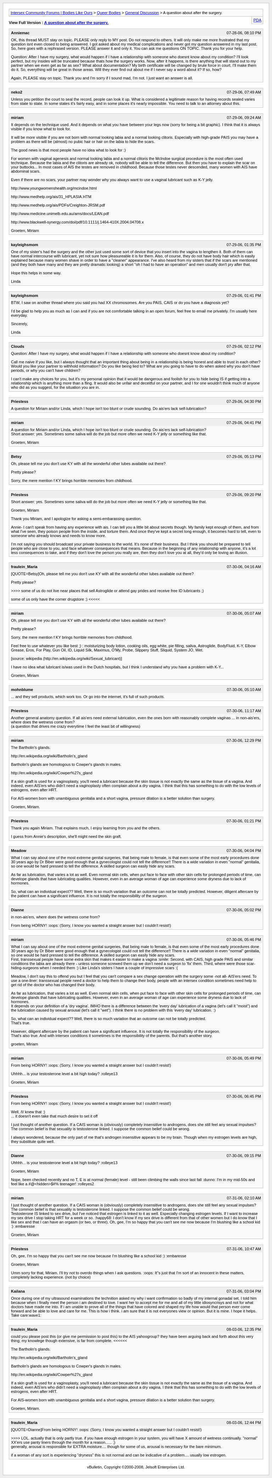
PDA (257, 20)
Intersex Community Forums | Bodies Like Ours (51, 13)
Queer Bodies (108, 13)
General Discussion (142, 13)
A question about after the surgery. (76, 22)
